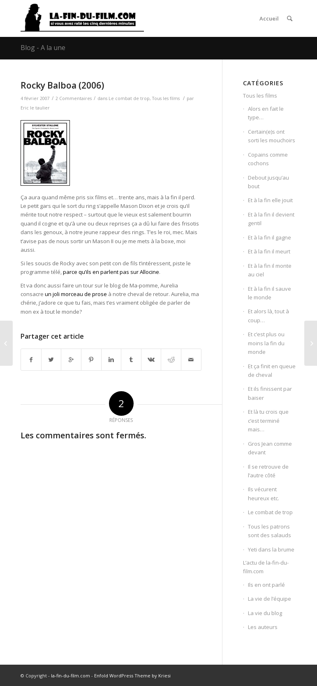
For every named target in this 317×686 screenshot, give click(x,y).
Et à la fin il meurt (269, 251)
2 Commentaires (74, 98)
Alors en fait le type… (266, 113)
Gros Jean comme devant (270, 448)
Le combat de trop (129, 98)
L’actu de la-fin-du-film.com (266, 567)
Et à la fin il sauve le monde (269, 293)
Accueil (269, 18)
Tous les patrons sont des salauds (269, 531)
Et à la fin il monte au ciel (270, 270)
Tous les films (166, 98)
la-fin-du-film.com (70, 675)
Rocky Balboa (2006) (62, 85)
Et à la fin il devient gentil (271, 219)
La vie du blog (265, 613)
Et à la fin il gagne (269, 237)
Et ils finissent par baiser (270, 393)
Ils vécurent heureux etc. (263, 493)
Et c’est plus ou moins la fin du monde (266, 343)
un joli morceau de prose (76, 294)
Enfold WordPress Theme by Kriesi (132, 675)
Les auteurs (263, 627)
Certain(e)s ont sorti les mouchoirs (271, 136)
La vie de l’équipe (269, 598)
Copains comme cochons (268, 159)
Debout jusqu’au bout (268, 182)
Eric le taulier (35, 108)
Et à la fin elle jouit (270, 200)
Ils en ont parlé (266, 584)
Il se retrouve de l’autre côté (268, 471)
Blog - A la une (43, 47)
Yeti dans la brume (271, 549)
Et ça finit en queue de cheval (272, 370)
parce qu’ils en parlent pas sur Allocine (111, 272)
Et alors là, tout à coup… (268, 316)
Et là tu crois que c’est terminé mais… (268, 420)
